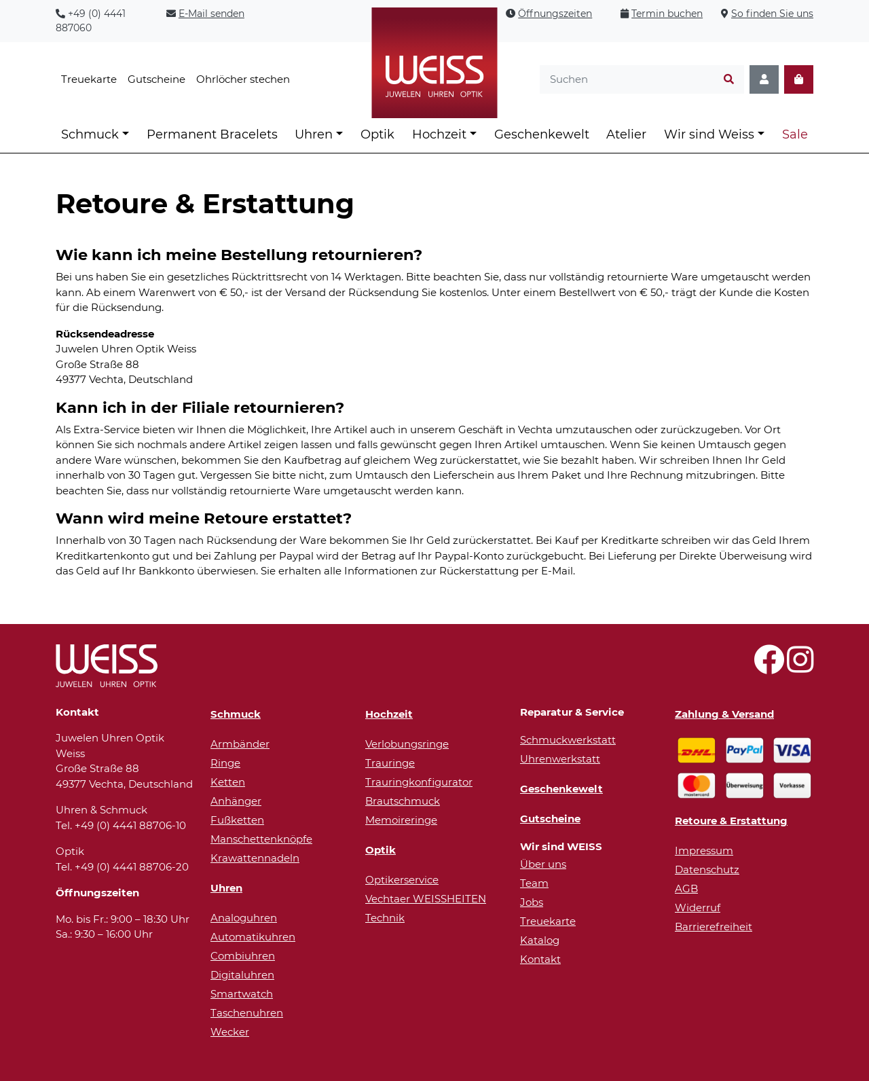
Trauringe (390, 762)
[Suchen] (729, 79)
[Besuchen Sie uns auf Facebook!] (769, 667)
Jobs (531, 902)
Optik (377, 134)
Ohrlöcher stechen (243, 79)
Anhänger (235, 800)
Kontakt (540, 959)
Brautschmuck (402, 800)
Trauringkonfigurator (419, 781)
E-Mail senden (211, 13)
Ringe (225, 762)
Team (534, 883)
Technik (385, 917)
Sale (795, 134)
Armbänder (240, 743)
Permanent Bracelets (212, 134)
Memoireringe (401, 819)
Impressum (704, 850)
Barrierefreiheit (713, 926)
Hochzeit (439, 134)
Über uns (543, 864)
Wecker (229, 1031)
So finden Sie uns (772, 13)
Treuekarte (89, 79)
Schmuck (90, 134)
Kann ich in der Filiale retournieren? (200, 407)
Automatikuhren (252, 936)
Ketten (227, 781)
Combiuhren (242, 955)
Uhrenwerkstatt (560, 758)
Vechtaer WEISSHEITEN (425, 898)
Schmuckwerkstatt (568, 739)
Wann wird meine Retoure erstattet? (204, 518)
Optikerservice (402, 879)
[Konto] (764, 79)
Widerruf (697, 907)
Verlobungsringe (407, 743)
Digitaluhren (242, 974)
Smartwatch (241, 993)
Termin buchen (667, 13)
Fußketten (237, 819)
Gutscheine (156, 79)
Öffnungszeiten (555, 13)
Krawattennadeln (254, 857)
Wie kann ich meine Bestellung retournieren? (239, 254)
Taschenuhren (246, 1012)
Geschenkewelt (541, 134)
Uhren (314, 134)
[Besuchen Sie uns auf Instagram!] (800, 667)
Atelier (626, 134)
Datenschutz (707, 869)
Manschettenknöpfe (261, 838)
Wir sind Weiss (709, 134)
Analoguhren (243, 917)
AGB (686, 888)
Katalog (539, 940)
